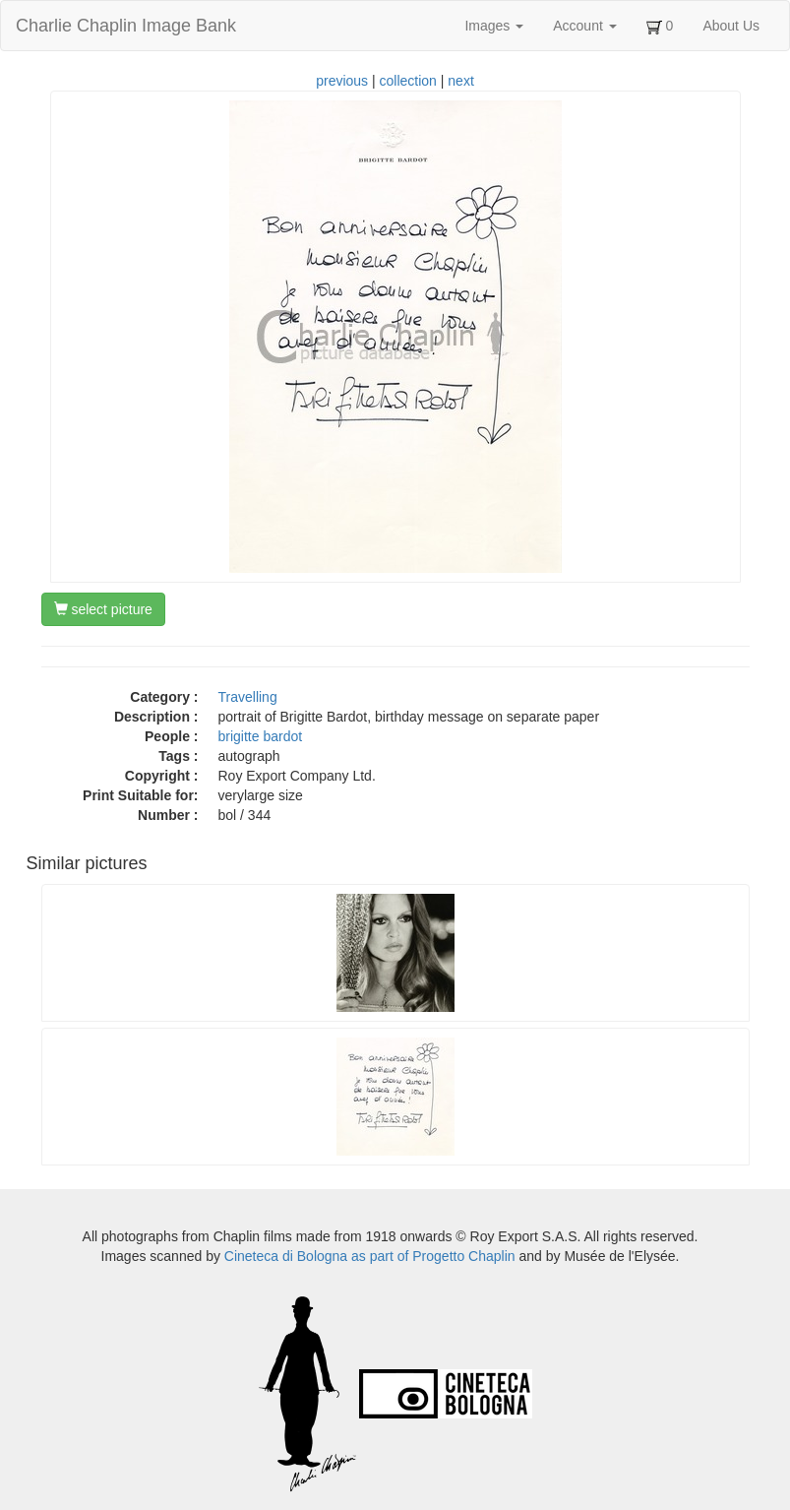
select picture (103, 609)
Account (584, 25)
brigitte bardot (260, 736)
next (460, 81)
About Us (731, 25)
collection (408, 81)
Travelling (247, 697)
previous (342, 81)
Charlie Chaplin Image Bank (126, 25)
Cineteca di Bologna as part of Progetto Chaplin (370, 1256)
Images (493, 25)
